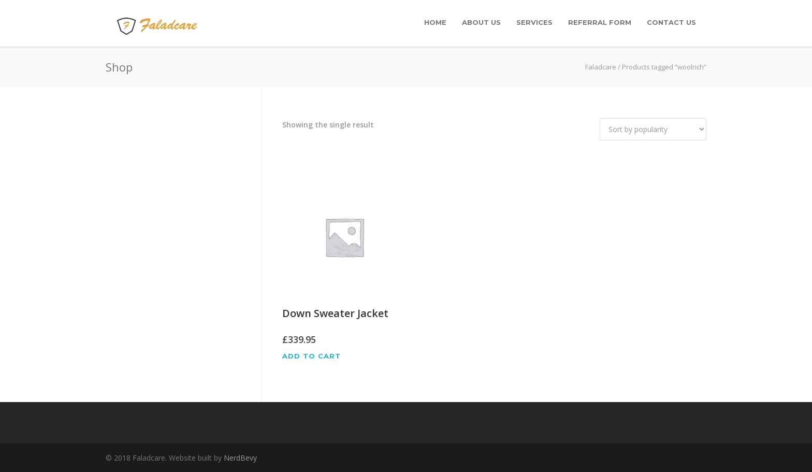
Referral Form (599, 22)
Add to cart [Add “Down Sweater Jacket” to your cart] (311, 356)
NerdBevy (240, 458)
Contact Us (671, 22)
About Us (481, 22)
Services (534, 22)
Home (435, 22)
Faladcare (600, 66)
